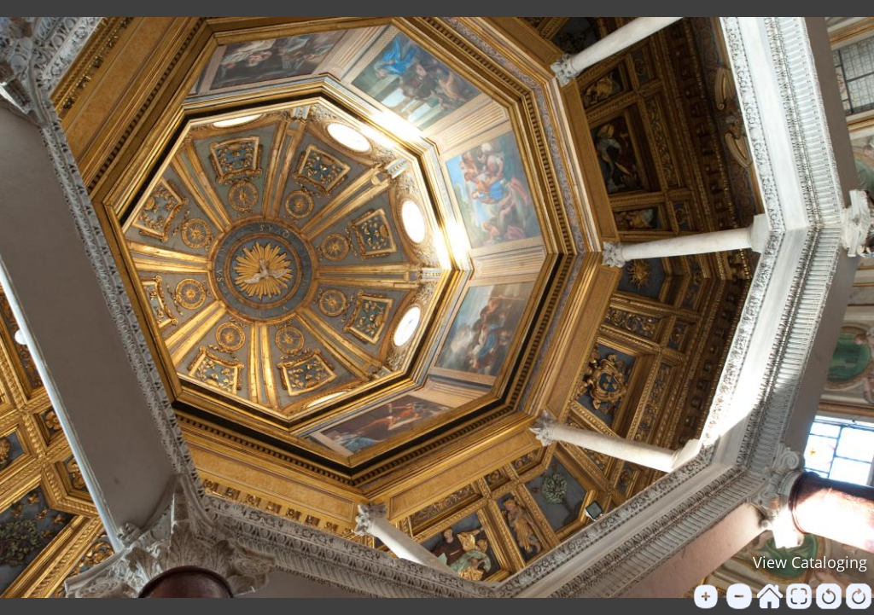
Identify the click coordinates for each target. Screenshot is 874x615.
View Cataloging (810, 562)
